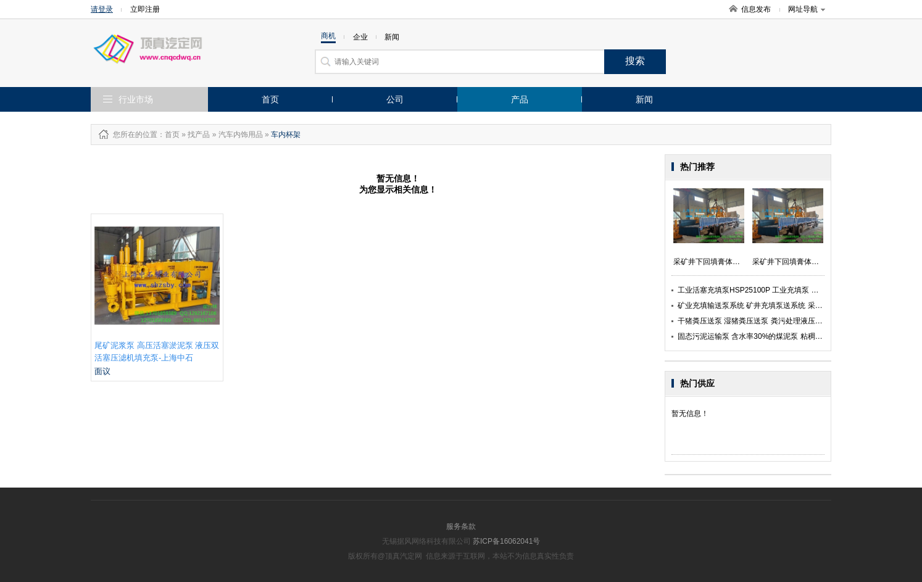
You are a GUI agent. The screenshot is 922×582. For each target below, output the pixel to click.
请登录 (102, 9)
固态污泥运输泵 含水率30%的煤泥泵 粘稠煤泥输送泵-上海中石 (781, 336)
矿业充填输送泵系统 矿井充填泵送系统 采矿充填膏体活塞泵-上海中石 (792, 305)
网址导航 (806, 9)
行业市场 (135, 99)
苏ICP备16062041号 (506, 541)
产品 (519, 99)
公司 (395, 99)
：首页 (168, 134)
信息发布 (756, 9)
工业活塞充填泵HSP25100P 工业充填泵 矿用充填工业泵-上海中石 (786, 290)
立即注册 (145, 9)
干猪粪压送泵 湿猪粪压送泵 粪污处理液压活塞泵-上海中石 (774, 321)
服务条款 (461, 526)
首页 (270, 99)
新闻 (644, 99)
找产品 (199, 134)
